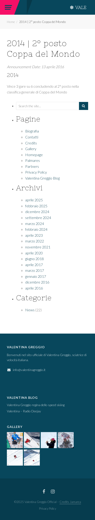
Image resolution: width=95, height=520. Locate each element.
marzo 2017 (34, 270)
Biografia (32, 131)
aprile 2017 (34, 264)
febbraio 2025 (36, 206)
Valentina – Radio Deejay (24, 411)
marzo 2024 (34, 223)
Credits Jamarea (70, 502)
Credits (31, 143)
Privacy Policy (36, 172)
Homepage (34, 154)
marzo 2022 (34, 241)
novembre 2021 (37, 247)
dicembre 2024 (37, 211)
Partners (32, 166)
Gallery (30, 148)
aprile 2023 (34, 235)
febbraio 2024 (36, 229)
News (30, 310)
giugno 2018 (34, 258)
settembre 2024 (38, 217)
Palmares (32, 160)
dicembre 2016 (37, 282)
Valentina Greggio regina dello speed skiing (36, 405)
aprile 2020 (34, 253)
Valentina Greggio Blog (42, 178)
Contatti (31, 137)
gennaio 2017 (35, 276)
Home (11, 22)
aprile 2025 (34, 200)
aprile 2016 (34, 288)
